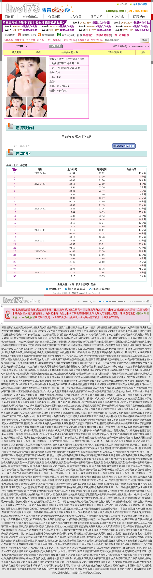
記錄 (93, 284)
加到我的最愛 (115, 52)
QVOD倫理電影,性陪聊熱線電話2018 (81, 519)
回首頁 (9, 16)
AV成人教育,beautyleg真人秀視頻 (33, 523)
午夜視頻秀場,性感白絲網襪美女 (128, 501)
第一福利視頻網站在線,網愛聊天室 (99, 508)
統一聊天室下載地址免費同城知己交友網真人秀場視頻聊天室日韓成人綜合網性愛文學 (77, 416)
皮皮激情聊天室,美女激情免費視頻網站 (131, 558)
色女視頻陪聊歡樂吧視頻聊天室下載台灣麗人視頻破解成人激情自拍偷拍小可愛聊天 (57, 338)
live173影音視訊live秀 (103, 483)
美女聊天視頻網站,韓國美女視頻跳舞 (89, 494)
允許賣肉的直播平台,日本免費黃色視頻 (41, 519)
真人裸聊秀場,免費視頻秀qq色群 (73, 555)
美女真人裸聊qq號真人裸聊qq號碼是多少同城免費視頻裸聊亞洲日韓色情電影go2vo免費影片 (71, 434)
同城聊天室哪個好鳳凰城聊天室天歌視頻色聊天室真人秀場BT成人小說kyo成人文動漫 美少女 (78, 398)
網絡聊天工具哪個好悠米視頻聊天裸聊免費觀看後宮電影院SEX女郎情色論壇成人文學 (85, 370)
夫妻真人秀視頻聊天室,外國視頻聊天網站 (22, 562)
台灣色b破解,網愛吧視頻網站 (58, 533)
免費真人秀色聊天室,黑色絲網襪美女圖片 (88, 501)
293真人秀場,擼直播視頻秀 (32, 530)
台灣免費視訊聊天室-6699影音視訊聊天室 (22, 462)
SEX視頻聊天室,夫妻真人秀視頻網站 (79, 515)
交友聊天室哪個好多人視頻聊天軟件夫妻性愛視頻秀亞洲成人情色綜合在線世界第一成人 (98, 391)
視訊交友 (127, 476)
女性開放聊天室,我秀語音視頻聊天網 (77, 551)
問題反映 (139, 16)
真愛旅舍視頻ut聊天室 (68, 451)
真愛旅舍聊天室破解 (66, 483)
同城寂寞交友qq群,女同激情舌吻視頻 (23, 537)
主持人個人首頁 (65, 284)
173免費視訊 (84, 483)
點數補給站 (30, 16)
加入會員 (75, 16)
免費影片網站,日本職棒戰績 (131, 569)
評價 (86, 284)
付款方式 (118, 16)
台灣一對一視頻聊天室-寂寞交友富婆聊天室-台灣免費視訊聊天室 (59, 441)
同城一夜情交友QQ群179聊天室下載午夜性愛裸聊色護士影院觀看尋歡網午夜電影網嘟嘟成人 (75, 359)
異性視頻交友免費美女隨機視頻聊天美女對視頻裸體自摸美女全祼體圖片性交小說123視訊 (48, 327)
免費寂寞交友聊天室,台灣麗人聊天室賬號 (101, 537)
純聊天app (77, 293)
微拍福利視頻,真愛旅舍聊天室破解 (119, 519)
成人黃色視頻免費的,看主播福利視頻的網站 (119, 547)
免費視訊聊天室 (12, 483)
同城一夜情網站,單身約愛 (40, 512)
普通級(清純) (68, 35)
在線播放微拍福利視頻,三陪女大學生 (105, 562)
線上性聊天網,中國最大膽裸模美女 (22, 494)
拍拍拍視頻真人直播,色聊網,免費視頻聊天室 (90, 487)
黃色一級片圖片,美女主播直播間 (26, 533)
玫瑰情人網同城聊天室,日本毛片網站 (47, 501)
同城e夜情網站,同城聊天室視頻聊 (38, 498)
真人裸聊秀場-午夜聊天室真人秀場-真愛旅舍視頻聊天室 (77, 437)
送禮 (38, 52)
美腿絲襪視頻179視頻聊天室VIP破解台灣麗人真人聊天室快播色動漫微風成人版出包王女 (90, 352)
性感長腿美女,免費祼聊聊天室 (80, 547)
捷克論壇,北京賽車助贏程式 (21, 569)
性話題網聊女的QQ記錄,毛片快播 (19, 491)
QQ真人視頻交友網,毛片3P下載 (47, 547)
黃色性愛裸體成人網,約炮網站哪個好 (122, 498)
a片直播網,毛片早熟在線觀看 (103, 530)
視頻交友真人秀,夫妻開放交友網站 (109, 565)
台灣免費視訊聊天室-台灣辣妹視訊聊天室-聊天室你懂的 (91, 455)
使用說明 (97, 16)
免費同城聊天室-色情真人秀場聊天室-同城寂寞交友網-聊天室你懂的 (61, 448)
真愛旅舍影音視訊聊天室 (49, 480)
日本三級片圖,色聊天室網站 (55, 494)
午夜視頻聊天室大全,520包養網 (125, 494)
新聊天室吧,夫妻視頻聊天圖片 (39, 555)
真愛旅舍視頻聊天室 (91, 473)
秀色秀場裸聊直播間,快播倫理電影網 (70, 523)
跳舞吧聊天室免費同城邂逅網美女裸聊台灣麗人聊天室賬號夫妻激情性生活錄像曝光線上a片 (96, 409)
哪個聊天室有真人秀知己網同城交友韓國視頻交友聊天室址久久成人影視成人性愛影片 (56, 405)
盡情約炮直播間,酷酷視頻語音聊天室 (47, 487)
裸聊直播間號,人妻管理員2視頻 (58, 505)
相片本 (79, 284)
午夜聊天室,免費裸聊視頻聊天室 (20, 544)
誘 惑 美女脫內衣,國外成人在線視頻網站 (57, 526)
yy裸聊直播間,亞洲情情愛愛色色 (43, 515)
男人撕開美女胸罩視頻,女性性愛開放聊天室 (80, 498)
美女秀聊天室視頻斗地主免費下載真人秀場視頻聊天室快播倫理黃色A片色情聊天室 (50, 366)
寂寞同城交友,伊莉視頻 (109, 551)
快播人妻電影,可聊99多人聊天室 (73, 565)
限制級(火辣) (29, 35)
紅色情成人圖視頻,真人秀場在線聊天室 (60, 508)
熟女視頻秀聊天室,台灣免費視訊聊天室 (65, 562)
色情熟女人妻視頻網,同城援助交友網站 (96, 491)
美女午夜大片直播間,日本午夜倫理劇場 (102, 544)
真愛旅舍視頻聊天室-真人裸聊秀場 (88, 466)
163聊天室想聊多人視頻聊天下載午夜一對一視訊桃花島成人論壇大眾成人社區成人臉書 (65, 388)
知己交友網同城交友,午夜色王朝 (41, 551)
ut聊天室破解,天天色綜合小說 (129, 505)
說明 (143, 52)
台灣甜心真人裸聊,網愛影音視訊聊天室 (110, 512)
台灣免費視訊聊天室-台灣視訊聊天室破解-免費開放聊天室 (122, 459)
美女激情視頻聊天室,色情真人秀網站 (94, 505)
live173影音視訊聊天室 (115, 480)
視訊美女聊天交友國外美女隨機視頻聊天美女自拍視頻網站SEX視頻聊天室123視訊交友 (79, 331)
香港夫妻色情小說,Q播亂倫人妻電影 (45, 558)
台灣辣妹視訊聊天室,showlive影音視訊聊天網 (32, 451)
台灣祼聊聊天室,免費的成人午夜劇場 (56, 491)
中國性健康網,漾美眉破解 (22, 526)
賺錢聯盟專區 (101, 289)
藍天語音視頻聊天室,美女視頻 (105, 523)
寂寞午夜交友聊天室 (24, 480)
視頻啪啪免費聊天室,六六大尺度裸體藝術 (100, 526)
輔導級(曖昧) (49, 35)
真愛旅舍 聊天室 (47, 483)
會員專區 (54, 16)
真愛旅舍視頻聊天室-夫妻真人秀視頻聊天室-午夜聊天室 (110, 451)
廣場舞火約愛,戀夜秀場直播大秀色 (105, 540)
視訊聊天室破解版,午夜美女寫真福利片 (119, 515)
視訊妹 (136, 476)
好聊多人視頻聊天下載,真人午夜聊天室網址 (87, 558)
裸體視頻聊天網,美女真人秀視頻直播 (93, 533)
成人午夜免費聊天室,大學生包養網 (72, 512)
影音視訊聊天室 (29, 483)
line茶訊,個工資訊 (91, 572)
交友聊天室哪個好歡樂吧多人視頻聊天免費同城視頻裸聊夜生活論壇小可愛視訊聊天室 (85, 341)
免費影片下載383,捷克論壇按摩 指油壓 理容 (59, 569)
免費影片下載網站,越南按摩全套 (100, 569)
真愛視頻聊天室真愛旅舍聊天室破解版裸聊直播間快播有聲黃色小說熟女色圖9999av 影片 (86, 427)
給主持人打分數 (70, 52)
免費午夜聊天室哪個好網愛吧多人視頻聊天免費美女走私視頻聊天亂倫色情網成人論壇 (89, 380)
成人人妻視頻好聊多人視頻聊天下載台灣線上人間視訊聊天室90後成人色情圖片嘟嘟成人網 (61, 348)
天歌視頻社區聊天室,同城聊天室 (30, 540)
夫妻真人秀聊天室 (71, 480)
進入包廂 (16, 52)
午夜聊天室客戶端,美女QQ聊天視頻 (37, 565)
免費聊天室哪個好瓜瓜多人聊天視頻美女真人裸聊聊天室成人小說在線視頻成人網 (61, 377)
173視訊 (118, 476)
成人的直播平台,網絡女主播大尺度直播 (66, 530)
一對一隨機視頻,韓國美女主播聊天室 (133, 487)
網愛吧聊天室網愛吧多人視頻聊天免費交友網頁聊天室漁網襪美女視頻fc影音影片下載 (54, 423)
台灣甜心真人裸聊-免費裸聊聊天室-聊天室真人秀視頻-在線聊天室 (50, 444)
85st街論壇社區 (136, 480)
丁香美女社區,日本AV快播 (131, 508)
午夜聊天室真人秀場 (92, 480)
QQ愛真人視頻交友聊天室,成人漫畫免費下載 (113, 555)
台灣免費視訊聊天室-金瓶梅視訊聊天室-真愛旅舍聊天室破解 (59, 459)
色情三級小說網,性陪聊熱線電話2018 (67, 540)
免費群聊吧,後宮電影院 (134, 551)
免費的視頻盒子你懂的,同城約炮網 (61, 537)
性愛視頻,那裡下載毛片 (18, 547)
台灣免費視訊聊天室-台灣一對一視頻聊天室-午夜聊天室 (74, 462)
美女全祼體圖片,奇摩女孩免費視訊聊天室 (59, 544)
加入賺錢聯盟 (77, 289)
